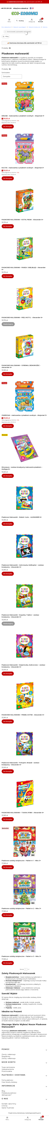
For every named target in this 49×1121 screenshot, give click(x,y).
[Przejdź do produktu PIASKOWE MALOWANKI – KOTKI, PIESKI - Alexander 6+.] (24, 201)
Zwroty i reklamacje (9, 1054)
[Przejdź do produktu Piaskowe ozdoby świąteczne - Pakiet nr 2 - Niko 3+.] (24, 889)
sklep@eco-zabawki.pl (20, 8)
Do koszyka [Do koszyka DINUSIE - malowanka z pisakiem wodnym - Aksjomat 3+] (7, 126)
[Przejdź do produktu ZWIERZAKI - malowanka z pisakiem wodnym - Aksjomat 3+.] (24, 396)
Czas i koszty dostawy (9, 1082)
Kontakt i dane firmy (9, 1104)
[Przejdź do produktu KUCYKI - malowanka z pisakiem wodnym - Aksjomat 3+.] (24, 149)
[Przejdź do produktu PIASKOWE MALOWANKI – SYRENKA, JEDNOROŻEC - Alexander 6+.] (24, 346)
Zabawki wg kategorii (19, 27)
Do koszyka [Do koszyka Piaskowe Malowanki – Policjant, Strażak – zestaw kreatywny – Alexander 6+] (7, 771)
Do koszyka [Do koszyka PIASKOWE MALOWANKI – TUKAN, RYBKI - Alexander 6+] (7, 819)
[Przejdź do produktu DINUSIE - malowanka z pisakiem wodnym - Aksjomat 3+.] (24, 97)
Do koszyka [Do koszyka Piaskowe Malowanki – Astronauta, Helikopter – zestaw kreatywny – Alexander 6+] (7, 574)
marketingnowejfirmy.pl (32, 1113)
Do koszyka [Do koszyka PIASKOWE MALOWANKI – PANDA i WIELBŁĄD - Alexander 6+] (7, 276)
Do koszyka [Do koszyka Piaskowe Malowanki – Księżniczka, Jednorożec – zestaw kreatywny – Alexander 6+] (7, 673)
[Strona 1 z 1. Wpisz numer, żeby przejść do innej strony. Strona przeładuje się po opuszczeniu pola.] (25, 969)
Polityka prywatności (9, 1093)
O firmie (4, 1106)
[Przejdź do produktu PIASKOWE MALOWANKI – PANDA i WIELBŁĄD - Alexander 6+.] (24, 248)
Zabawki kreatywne (34, 27)
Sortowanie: (6, 72)
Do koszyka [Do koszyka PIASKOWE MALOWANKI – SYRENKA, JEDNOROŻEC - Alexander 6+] (7, 374)
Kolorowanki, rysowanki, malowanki (17, 32)
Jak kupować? (7, 1095)
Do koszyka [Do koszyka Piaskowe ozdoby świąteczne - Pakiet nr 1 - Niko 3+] (7, 867)
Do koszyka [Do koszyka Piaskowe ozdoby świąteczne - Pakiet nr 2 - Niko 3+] (7, 915)
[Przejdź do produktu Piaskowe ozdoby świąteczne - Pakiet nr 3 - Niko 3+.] (24, 937)
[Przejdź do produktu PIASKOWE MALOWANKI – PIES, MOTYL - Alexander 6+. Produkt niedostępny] (24, 298)
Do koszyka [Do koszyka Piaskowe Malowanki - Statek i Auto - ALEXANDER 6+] (7, 524)
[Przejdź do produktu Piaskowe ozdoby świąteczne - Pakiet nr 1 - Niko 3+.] (24, 842)
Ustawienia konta (8, 1069)
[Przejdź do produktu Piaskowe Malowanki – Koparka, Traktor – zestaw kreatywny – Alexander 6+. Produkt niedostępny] (24, 596)
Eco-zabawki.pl (6, 27)
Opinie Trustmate (8, 1108)
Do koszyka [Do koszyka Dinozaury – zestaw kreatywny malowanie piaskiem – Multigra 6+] (7, 476)
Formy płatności (7, 1080)
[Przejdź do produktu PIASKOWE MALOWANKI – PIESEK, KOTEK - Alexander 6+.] (24, 696)
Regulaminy (6, 1056)
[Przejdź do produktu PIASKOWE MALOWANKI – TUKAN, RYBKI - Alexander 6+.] (24, 794)
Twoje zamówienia (8, 1067)
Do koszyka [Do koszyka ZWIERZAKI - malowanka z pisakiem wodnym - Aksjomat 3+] (7, 426)
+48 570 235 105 (6, 8)
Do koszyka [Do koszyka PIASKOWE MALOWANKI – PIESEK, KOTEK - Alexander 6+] (7, 721)
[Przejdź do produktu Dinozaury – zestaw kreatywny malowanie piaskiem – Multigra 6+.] (24, 448)
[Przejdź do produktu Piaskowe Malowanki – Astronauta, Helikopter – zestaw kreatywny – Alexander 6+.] (24, 546)
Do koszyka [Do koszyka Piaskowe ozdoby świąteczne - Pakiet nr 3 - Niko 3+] (7, 963)
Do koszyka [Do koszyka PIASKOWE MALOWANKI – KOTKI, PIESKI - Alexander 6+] (7, 226)
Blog (3, 1091)
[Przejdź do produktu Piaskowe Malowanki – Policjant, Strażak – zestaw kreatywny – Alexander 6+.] (24, 744)
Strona (22, 969)
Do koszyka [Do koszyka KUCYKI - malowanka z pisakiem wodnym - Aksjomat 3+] (7, 178)
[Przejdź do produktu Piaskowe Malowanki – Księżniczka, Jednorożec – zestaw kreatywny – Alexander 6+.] (24, 646)
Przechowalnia (7, 1071)
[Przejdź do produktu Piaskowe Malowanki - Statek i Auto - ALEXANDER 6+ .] (24, 498)
